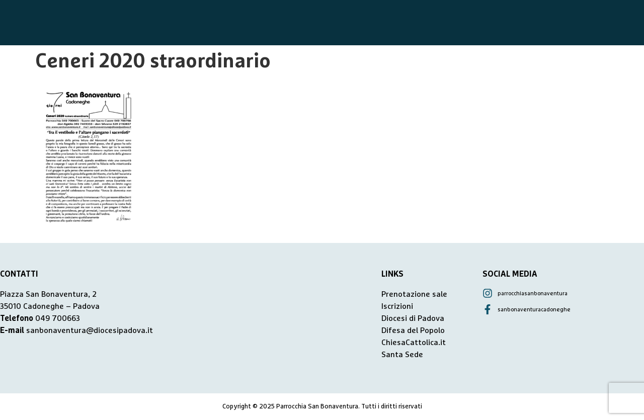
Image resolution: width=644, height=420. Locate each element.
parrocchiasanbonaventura (533, 293)
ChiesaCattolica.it (413, 343)
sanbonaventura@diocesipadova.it (89, 330)
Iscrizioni (397, 306)
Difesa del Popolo (413, 330)
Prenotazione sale (414, 294)
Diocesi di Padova (412, 318)
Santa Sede (402, 355)
